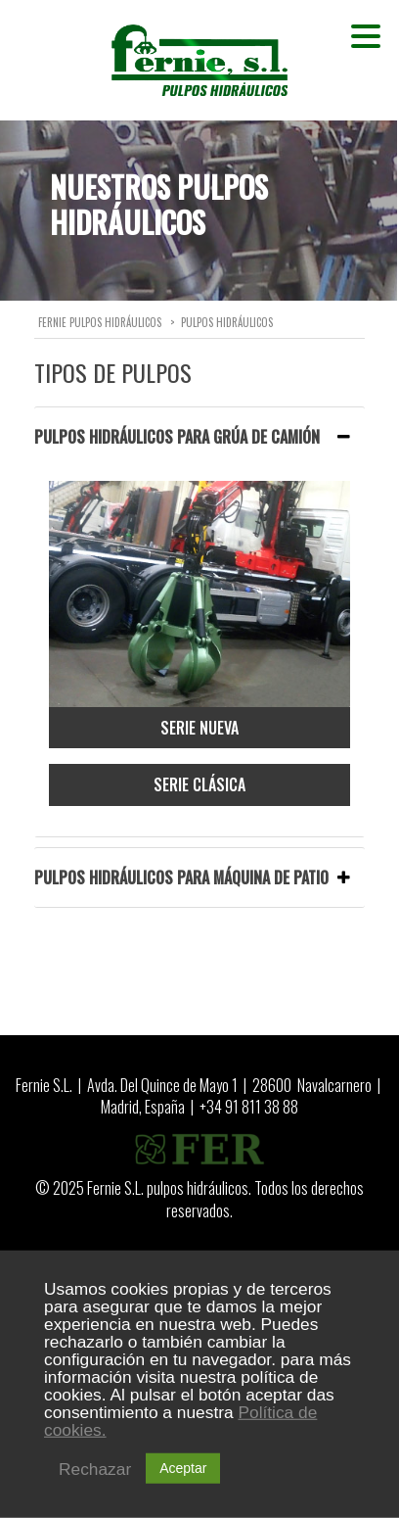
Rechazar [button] (95, 1469)
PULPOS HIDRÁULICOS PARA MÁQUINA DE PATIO (192, 877)
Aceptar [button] (182, 1468)
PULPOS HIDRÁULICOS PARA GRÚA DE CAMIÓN (192, 436)
